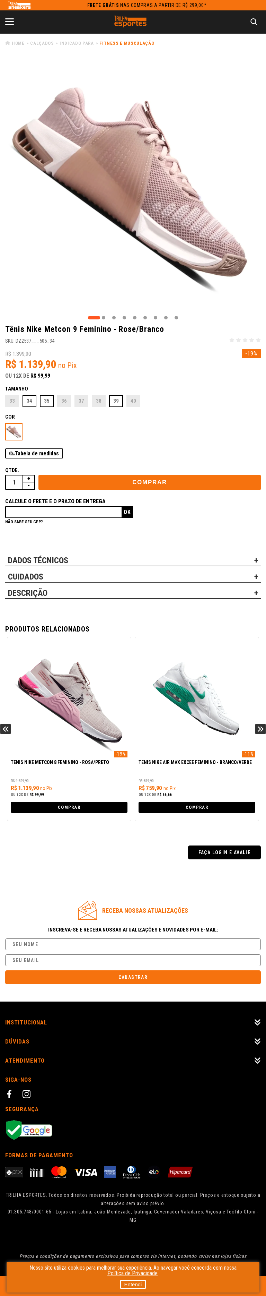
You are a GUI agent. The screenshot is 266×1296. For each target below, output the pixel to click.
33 (12, 401)
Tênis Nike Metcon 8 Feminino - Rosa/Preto (60, 762)
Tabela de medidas (37, 453)
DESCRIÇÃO (27, 593)
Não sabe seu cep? (24, 522)
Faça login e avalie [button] (224, 852)
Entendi (133, 1284)
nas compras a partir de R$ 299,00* (147, 5)
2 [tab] (103, 317)
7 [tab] (155, 317)
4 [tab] (124, 317)
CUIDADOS (25, 577)
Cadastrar (133, 977)
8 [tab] (166, 317)
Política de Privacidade (132, 1273)
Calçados (42, 43)
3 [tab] (114, 317)
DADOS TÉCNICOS (38, 560)
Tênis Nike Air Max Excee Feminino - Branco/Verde (195, 762)
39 (116, 401)
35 (47, 401)
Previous (5, 729)
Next (260, 729)
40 (133, 401)
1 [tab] (94, 317)
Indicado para (77, 43)
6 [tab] (145, 317)
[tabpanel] (133, 186)
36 (64, 401)
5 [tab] (134, 317)
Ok (127, 512)
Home (18, 43)
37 (81, 401)
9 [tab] (176, 317)
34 (29, 401)
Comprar (149, 482)
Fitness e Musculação (126, 43)
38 (98, 401)
